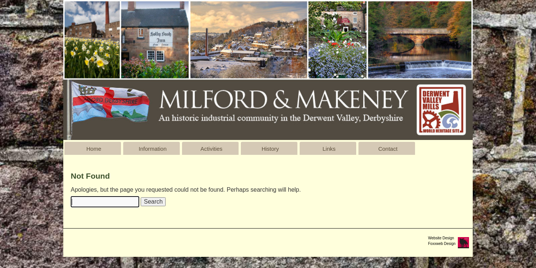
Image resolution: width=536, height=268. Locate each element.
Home (93, 149)
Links (328, 149)
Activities (211, 149)
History (270, 149)
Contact (388, 149)
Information (152, 149)
